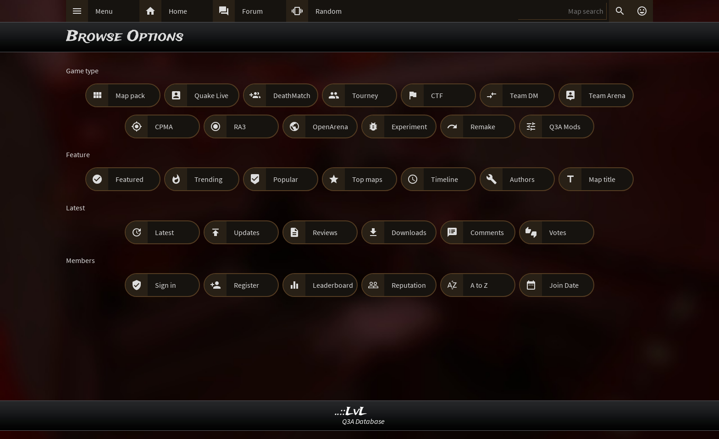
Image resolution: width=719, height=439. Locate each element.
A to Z (479, 285)
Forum (252, 11)
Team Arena (607, 95)
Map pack (130, 95)
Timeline (444, 179)
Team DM (524, 95)
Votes (557, 232)
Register (246, 285)
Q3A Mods (565, 126)
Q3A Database (363, 421)
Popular (285, 179)
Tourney (365, 95)
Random (328, 11)
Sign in (165, 285)
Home (178, 11)
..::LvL (351, 412)
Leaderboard (333, 285)
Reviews (325, 232)
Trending (208, 179)
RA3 (240, 126)
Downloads (409, 232)
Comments (487, 232)
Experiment (409, 126)
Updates (247, 232)
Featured (130, 179)
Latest (164, 232)
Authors (522, 179)
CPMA (164, 126)
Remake (482, 126)
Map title (602, 179)
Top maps (367, 179)
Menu (104, 11)
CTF (437, 95)
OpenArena (330, 126)
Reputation (409, 285)
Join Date (564, 285)
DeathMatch (291, 95)
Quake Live (211, 95)
